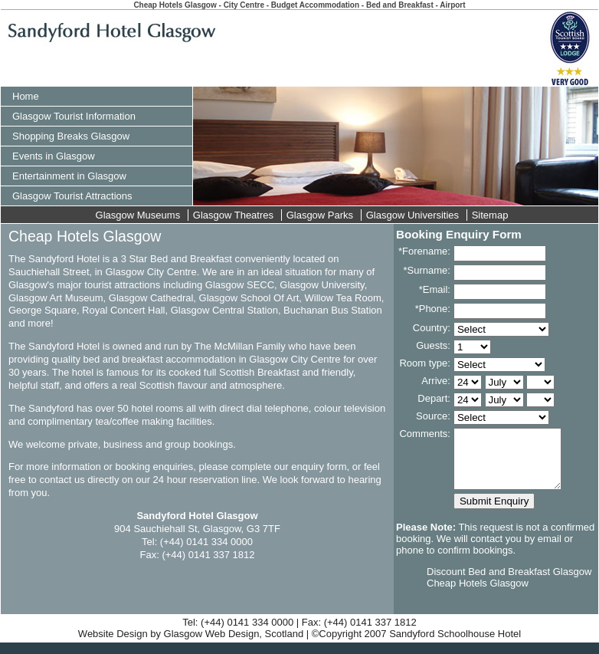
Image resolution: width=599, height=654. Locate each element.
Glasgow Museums (138, 215)
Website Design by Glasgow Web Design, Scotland (190, 645)
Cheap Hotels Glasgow (478, 594)
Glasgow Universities (412, 215)
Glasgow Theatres (233, 215)
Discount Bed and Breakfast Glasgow (509, 583)
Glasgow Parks (319, 215)
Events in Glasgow (53, 156)
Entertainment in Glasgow (69, 176)
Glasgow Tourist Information (74, 116)
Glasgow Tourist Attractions (72, 196)
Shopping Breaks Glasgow (70, 136)
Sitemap (490, 215)
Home (25, 96)
